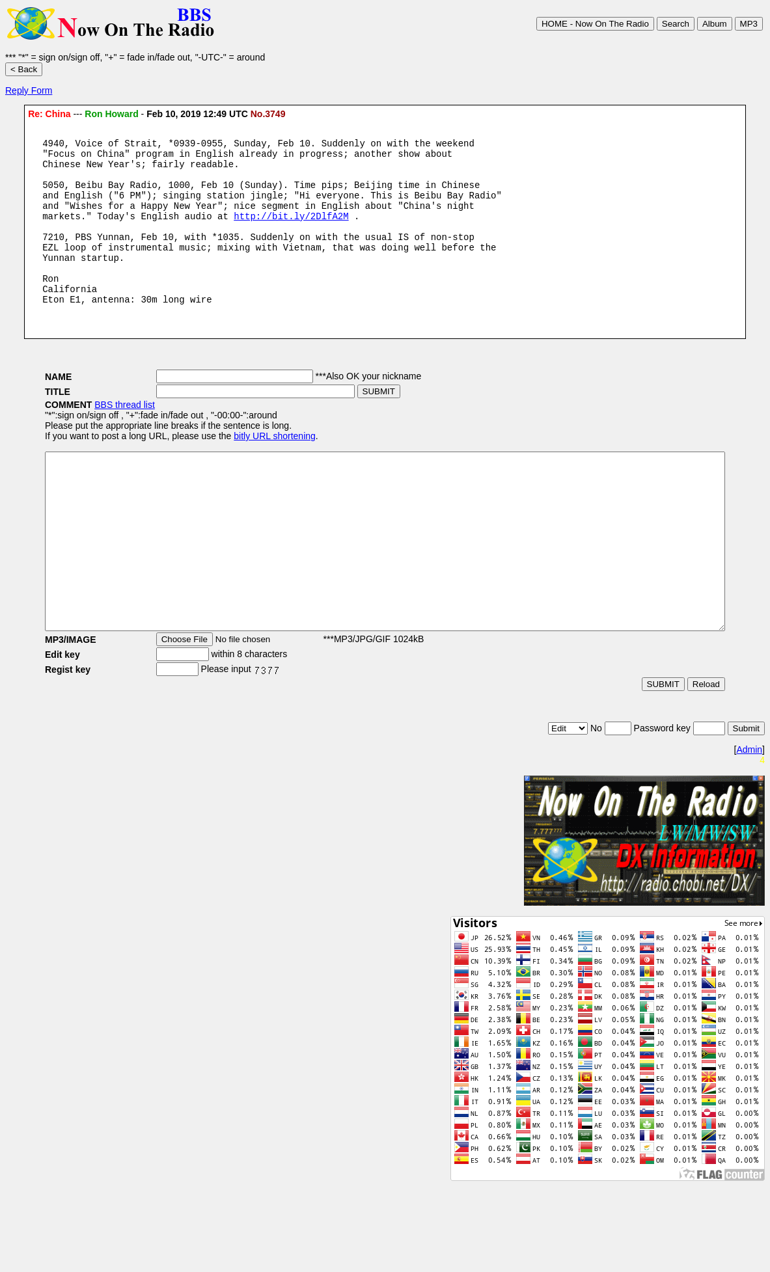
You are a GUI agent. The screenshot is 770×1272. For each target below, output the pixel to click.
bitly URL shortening (236, 469)
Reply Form (28, 90)
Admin (749, 818)
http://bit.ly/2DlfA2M (291, 233)
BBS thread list (85, 438)
